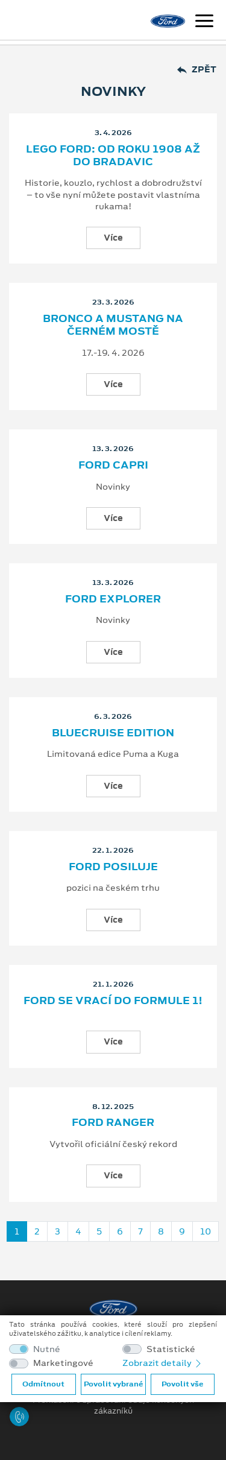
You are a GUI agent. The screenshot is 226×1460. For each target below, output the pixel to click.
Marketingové (63, 1363)
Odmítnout (43, 1384)
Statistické (170, 1349)
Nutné (46, 1349)
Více (113, 238)
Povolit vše (182, 1384)
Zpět (196, 69)
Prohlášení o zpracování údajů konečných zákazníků (113, 1406)
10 (205, 1231)
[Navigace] (204, 22)
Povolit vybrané (113, 1384)
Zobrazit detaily (162, 1363)
